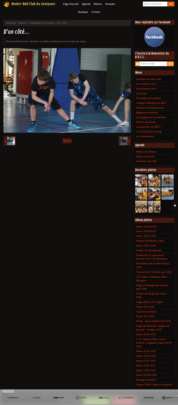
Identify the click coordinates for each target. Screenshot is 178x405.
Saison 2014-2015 (146, 334)
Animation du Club (146, 161)
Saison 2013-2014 (146, 355)
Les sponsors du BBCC (148, 126)
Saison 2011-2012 (145, 365)
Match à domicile (145, 156)
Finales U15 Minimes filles (150, 240)
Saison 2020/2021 (146, 226)
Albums (98, 3)
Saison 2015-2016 (146, 236)
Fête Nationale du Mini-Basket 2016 (153, 265)
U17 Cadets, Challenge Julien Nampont (151, 278)
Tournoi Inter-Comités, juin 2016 (153, 272)
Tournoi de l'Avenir (146, 311)
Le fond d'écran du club (149, 131)
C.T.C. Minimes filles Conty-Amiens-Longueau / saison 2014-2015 (154, 343)
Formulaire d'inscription (148, 98)
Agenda (86, 3)
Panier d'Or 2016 (145, 306)
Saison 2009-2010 (146, 375)
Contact (95, 11)
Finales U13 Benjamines (149, 250)
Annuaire (110, 3)
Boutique (83, 11)
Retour (67, 140)
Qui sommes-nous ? (147, 88)
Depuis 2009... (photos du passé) (154, 384)
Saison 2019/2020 (146, 231)
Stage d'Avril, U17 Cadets (42, 22)
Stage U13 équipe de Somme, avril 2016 (152, 287)
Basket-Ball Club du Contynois (33, 4)
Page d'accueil (71, 3)
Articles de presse (146, 121)
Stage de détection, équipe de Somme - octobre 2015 (153, 327)
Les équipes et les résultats (151, 117)
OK (171, 3)
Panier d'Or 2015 (145, 316)
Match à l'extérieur (146, 151)
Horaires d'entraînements (150, 107)
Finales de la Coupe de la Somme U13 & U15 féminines (151, 257)
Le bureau (141, 93)
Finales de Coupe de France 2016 (151, 295)
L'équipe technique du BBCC (151, 102)
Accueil (12, 22)
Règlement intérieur (147, 112)
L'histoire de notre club (148, 79)
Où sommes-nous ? (146, 83)
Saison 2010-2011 (146, 370)
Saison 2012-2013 (146, 360)
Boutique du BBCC (146, 379)
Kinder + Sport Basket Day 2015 (153, 321)
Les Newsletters (145, 136)
